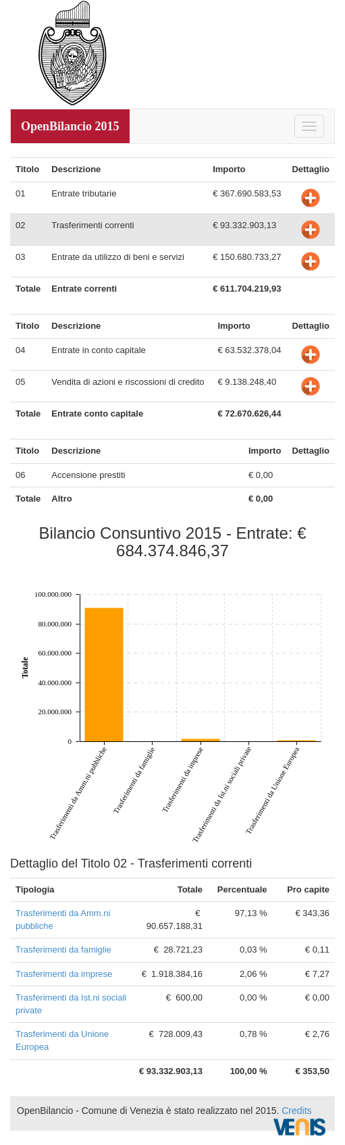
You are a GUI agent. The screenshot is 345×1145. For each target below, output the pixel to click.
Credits (296, 1110)
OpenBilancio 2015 (70, 126)
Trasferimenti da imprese (64, 974)
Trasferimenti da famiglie (63, 949)
